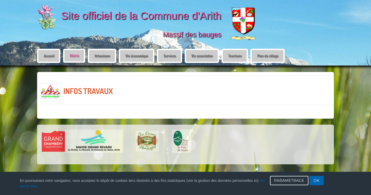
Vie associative (202, 55)
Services (170, 55)
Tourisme (235, 55)
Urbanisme (102, 55)
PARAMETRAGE (289, 180)
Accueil (49, 55)
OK (316, 180)
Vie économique (136, 55)
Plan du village (268, 55)
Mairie (74, 55)
